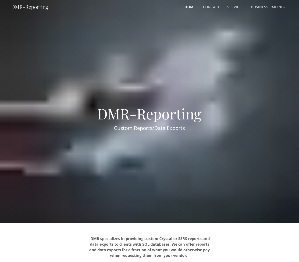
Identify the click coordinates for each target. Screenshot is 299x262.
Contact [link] (211, 7)
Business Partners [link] (269, 7)
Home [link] (190, 7)
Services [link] (235, 7)
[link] (29, 7)
